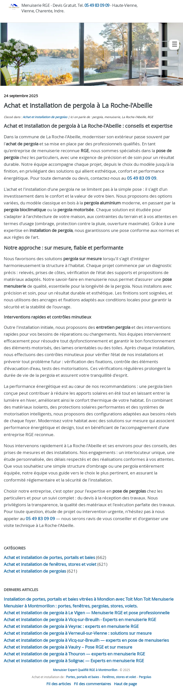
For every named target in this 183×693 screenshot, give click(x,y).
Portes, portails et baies (82, 677)
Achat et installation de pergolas (45, 117)
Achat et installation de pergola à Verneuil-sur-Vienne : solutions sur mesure (78, 633)
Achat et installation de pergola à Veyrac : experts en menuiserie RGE (71, 626)
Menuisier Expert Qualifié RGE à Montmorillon (85, 670)
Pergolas (145, 677)
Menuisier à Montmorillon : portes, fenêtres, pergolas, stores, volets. (71, 606)
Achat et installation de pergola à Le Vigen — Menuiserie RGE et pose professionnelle (87, 613)
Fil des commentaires (92, 683)
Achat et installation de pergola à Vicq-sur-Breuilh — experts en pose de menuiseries (86, 640)
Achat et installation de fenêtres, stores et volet (50, 564)
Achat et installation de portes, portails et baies (49, 557)
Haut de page (125, 683)
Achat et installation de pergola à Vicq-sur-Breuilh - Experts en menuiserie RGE (80, 619)
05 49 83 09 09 (96, 5)
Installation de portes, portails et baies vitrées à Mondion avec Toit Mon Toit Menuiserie (89, 599)
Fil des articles (58, 683)
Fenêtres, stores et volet (119, 677)
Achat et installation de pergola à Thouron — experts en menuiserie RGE (74, 654)
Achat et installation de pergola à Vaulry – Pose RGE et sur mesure (68, 647)
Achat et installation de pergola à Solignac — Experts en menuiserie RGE (74, 660)
